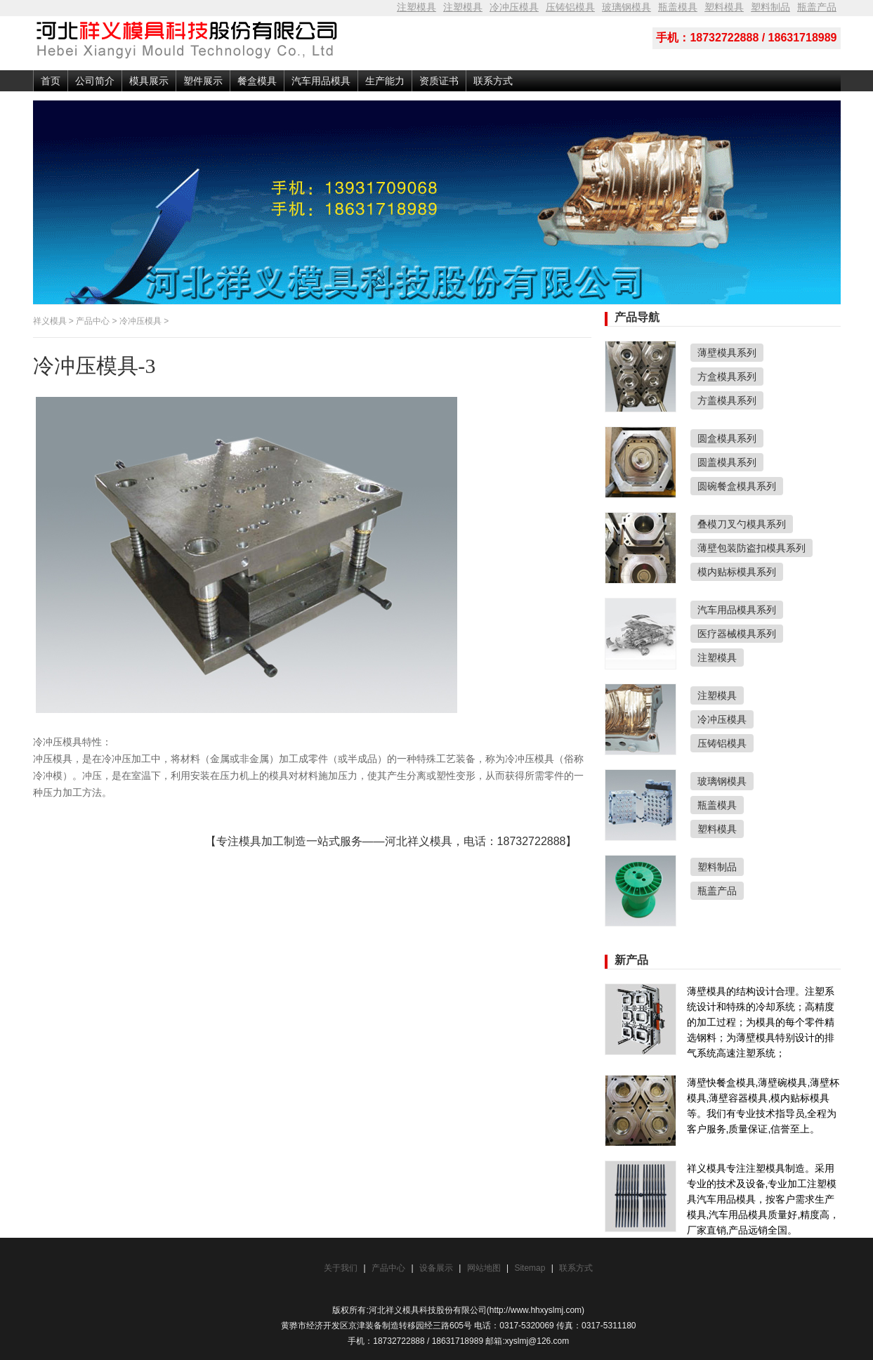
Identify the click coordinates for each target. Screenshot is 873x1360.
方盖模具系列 (726, 400)
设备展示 (436, 1268)
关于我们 (340, 1268)
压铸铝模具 (570, 7)
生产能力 (385, 80)
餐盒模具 (257, 80)
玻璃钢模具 (626, 7)
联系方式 (493, 80)
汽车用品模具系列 (736, 609)
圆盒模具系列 (726, 438)
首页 (50, 80)
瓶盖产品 (816, 7)
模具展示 (149, 80)
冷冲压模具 (514, 7)
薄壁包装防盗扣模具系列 (751, 548)
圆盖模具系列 (726, 462)
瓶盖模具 (677, 7)
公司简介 (94, 80)
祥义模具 (50, 321)
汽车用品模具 (320, 80)
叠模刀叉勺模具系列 (741, 524)
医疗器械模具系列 (736, 633)
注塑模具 (416, 7)
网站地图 (484, 1268)
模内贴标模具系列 (736, 571)
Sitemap (530, 1268)
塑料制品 (770, 7)
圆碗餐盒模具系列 (736, 486)
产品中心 (93, 321)
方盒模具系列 (726, 376)
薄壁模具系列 (726, 352)
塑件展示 (203, 80)
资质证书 (439, 80)
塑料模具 (724, 7)
